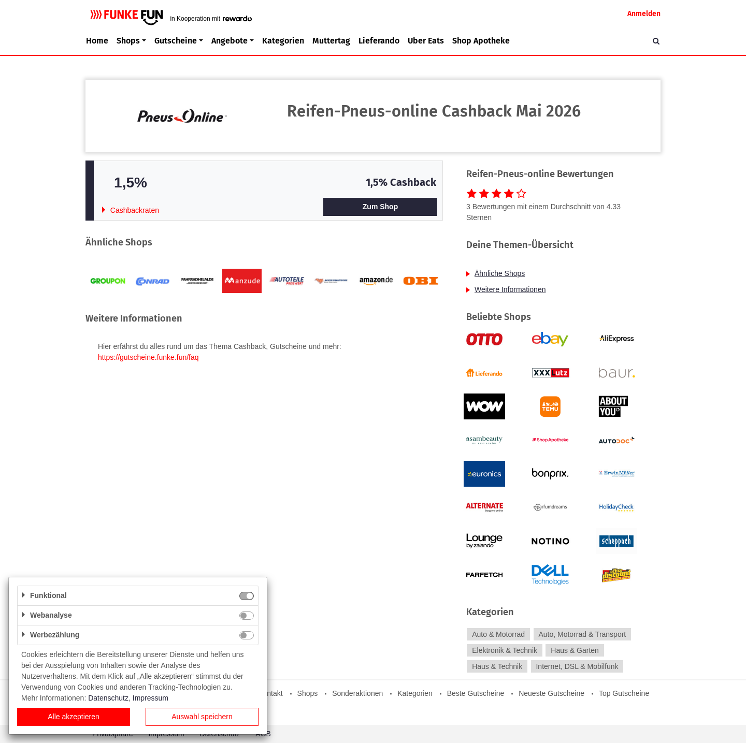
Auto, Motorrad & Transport (582, 634)
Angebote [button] (229, 41)
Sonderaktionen (357, 693)
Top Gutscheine (624, 693)
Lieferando (378, 41)
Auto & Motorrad (498, 634)
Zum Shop (380, 206)
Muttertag (331, 41)
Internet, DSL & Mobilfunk (577, 666)
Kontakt (270, 693)
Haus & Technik (497, 666)
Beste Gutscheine (476, 693)
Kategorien (283, 41)
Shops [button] (128, 41)
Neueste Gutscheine (551, 693)
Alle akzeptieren (73, 716)
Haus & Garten (575, 650)
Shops (307, 693)
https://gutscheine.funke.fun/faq (148, 357)
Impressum (150, 698)
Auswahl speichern (202, 716)
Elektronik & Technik (504, 650)
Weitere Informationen (510, 289)
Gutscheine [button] (175, 41)
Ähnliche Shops (500, 273)
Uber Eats (426, 41)
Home (97, 41)
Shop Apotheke (481, 41)
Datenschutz (108, 698)
